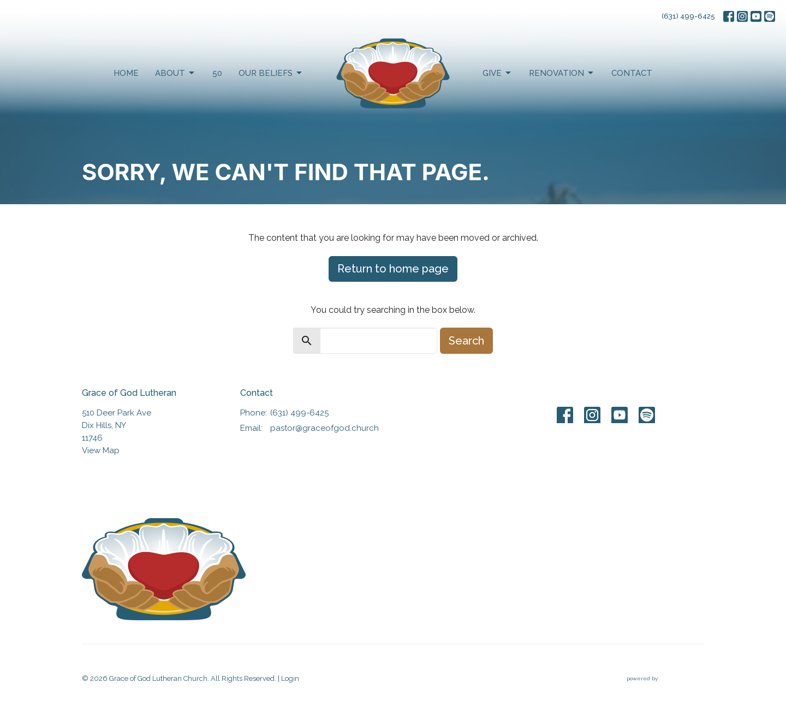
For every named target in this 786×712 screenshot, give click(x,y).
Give (498, 73)
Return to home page (393, 268)
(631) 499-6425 (688, 16)
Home (126, 73)
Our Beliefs (271, 73)
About (175, 73)
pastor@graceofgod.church (324, 428)
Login (290, 678)
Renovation (562, 73)
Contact (631, 73)
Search (466, 340)
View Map (101, 450)
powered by (665, 679)
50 (217, 73)
